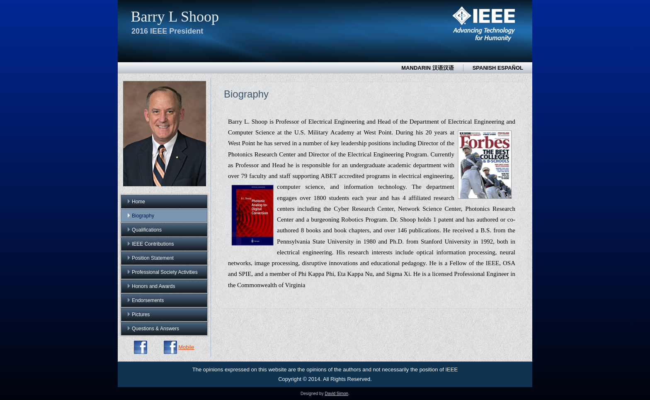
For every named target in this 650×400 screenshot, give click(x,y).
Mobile (186, 347)
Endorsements (148, 300)
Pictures (141, 314)
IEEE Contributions (153, 244)
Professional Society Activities (165, 272)
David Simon (336, 393)
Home (138, 202)
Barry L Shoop (175, 16)
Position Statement (153, 258)
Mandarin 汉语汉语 (427, 68)
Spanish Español (498, 68)
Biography (143, 216)
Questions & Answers (155, 329)
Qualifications (147, 230)
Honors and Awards (153, 286)
